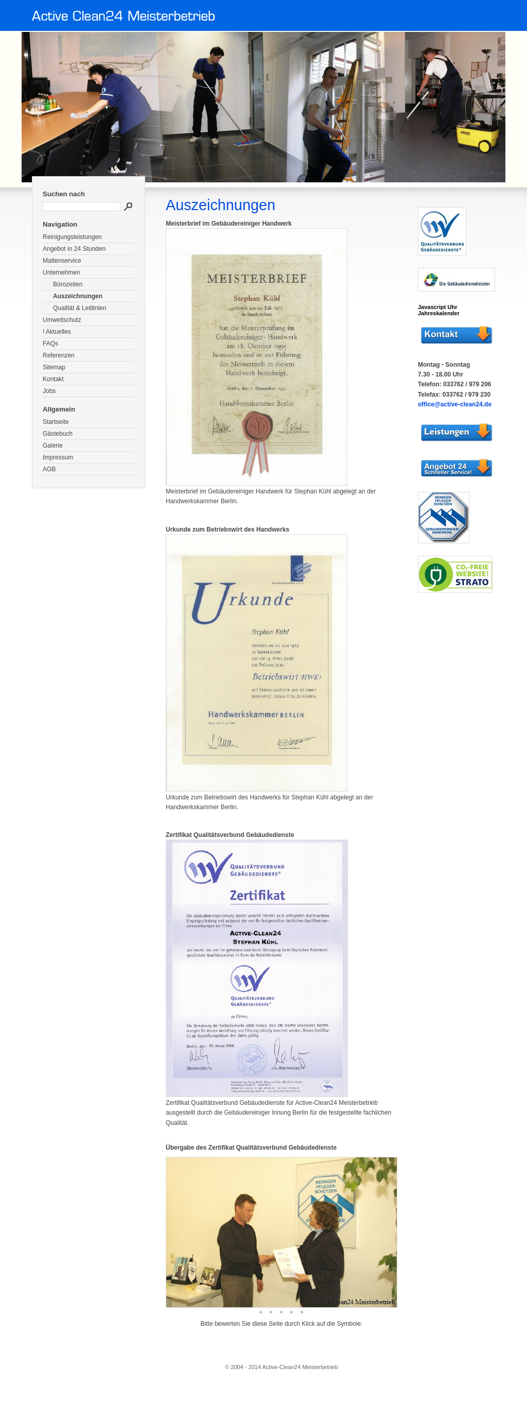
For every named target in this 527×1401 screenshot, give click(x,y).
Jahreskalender (439, 313)
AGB (49, 469)
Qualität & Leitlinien (79, 308)
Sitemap (54, 367)
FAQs (50, 343)
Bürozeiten (67, 284)
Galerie (53, 445)
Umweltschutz (62, 319)
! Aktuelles (57, 331)
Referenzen (59, 355)
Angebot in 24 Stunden (74, 248)
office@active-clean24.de (454, 404)
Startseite (56, 421)
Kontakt (53, 379)
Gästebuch (58, 433)
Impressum (58, 457)
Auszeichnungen (77, 296)
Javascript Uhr (437, 307)
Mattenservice (62, 260)
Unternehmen (61, 272)
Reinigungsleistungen (72, 237)
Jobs (49, 391)
